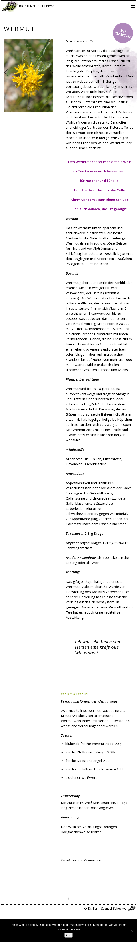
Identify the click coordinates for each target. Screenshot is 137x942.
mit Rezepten (122, 33)
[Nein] (131, 930)
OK (68, 935)
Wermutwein (74, 693)
